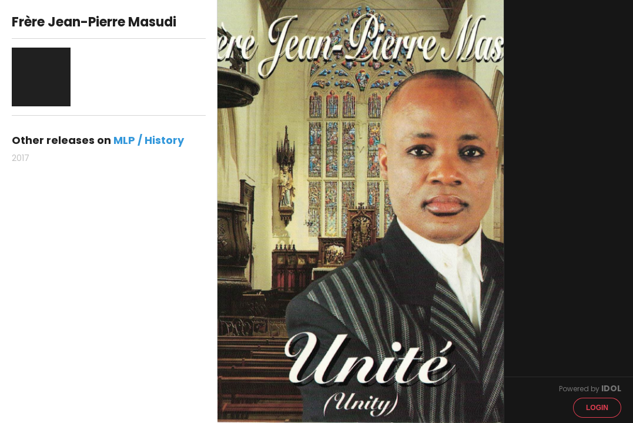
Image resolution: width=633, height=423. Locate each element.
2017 (20, 158)
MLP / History (148, 140)
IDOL (611, 388)
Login (597, 408)
